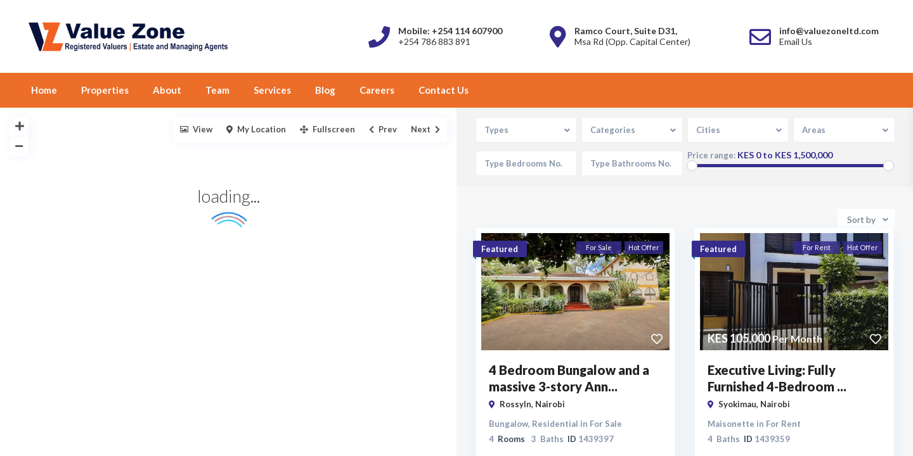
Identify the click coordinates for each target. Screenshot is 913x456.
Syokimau (737, 403)
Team (217, 90)
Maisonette (731, 422)
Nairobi (550, 403)
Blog (325, 90)
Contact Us (443, 90)
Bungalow (508, 422)
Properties (105, 90)
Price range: (712, 155)
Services (272, 90)
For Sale (606, 422)
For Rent (783, 422)
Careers (376, 90)
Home (44, 90)
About (167, 90)
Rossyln (515, 403)
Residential (555, 422)
